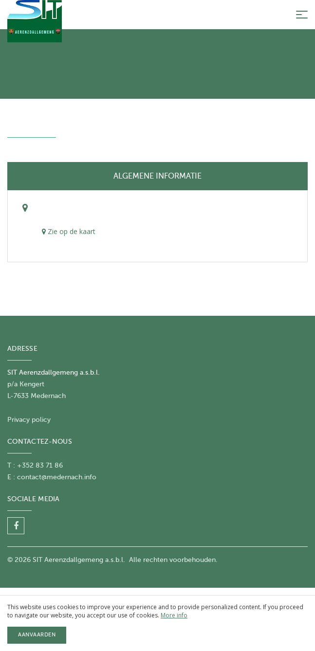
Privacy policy (29, 419)
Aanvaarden (37, 634)
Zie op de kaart (68, 231)
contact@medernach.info (56, 477)
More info (174, 615)
